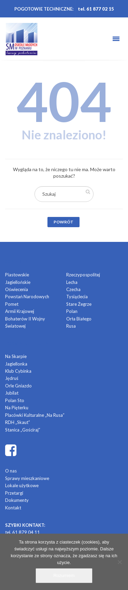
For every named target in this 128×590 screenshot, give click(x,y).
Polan (71, 311)
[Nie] (119, 562)
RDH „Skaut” (17, 422)
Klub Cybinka (18, 371)
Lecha (71, 282)
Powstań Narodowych (27, 296)
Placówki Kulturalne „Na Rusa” (35, 415)
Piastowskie (17, 274)
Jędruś (11, 378)
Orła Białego (78, 318)
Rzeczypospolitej (83, 274)
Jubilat (11, 393)
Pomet (11, 304)
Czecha (73, 289)
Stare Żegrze (78, 304)
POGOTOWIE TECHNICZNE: (43, 9)
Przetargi (14, 493)
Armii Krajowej (19, 311)
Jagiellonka (16, 364)
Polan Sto (14, 400)
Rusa (71, 326)
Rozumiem (63, 575)
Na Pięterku (16, 407)
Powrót (63, 221)
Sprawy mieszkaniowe (27, 478)
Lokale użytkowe (22, 485)
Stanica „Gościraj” (22, 430)
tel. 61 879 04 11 (22, 532)
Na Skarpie (16, 356)
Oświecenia (16, 289)
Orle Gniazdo (18, 385)
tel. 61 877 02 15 (96, 9)
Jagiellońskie (17, 282)
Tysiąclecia (77, 296)
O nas (11, 471)
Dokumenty (17, 500)
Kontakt (13, 507)
